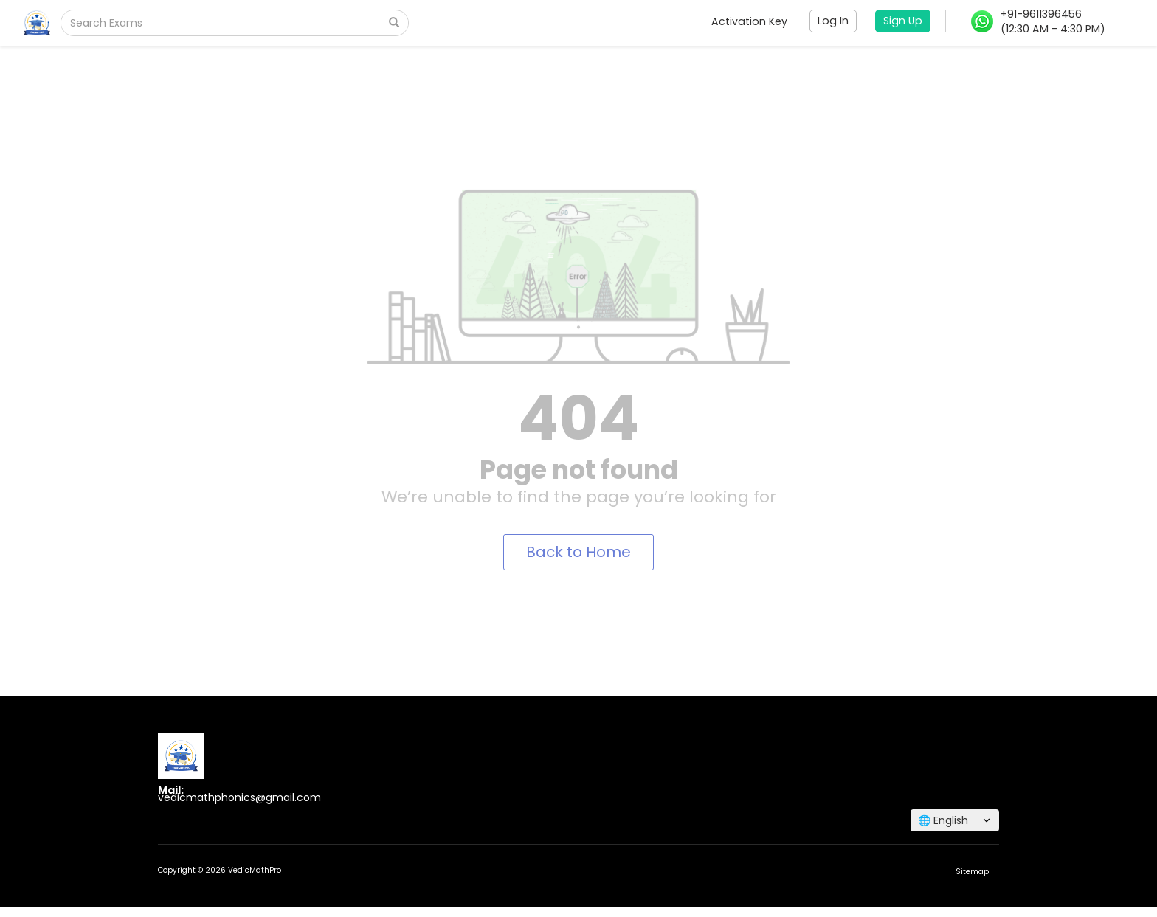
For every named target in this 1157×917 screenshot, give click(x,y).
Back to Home (578, 551)
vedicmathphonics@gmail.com (239, 797)
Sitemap (972, 871)
